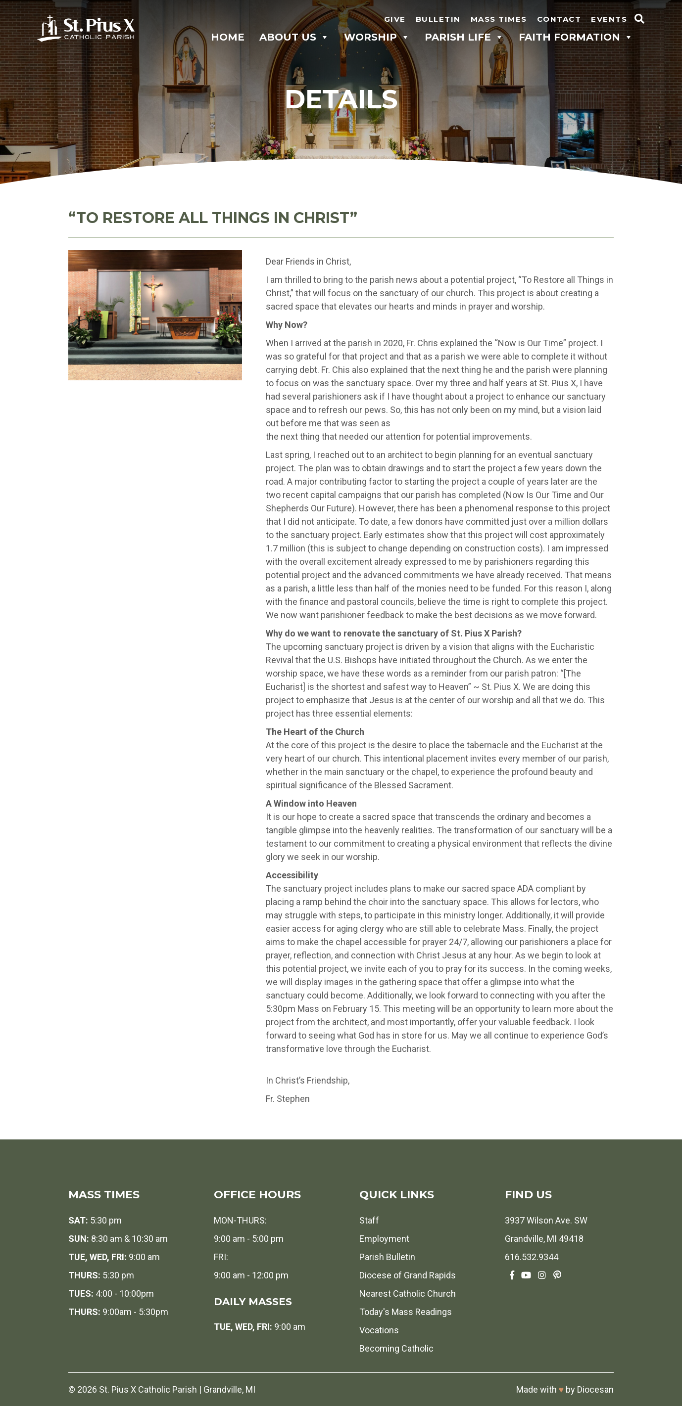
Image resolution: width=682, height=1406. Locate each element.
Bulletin (438, 19)
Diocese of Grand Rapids (407, 1275)
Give (395, 19)
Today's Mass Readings (405, 1312)
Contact (559, 19)
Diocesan (595, 1389)
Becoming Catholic (396, 1348)
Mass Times (499, 19)
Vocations (379, 1330)
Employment (384, 1238)
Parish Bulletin (387, 1257)
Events (609, 19)
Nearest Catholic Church (407, 1293)
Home (227, 37)
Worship (377, 37)
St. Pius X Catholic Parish (148, 1389)
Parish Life (464, 37)
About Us (294, 37)
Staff (369, 1220)
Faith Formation (576, 37)
